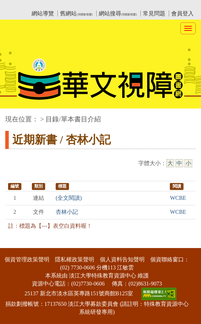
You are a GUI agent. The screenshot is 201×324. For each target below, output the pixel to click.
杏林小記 (67, 212)
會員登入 (182, 13)
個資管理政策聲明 (27, 259)
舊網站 (76, 13)
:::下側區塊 (13, 244)
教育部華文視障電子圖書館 (67, 5)
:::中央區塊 (13, 116)
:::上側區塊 (18, 5)
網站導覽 (43, 13)
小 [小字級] (188, 163)
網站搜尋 (118, 13)
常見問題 (154, 13)
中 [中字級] (179, 163)
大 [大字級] (170, 163)
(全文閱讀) (69, 198)
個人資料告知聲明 (122, 259)
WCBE (178, 198)
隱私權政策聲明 (74, 259)
